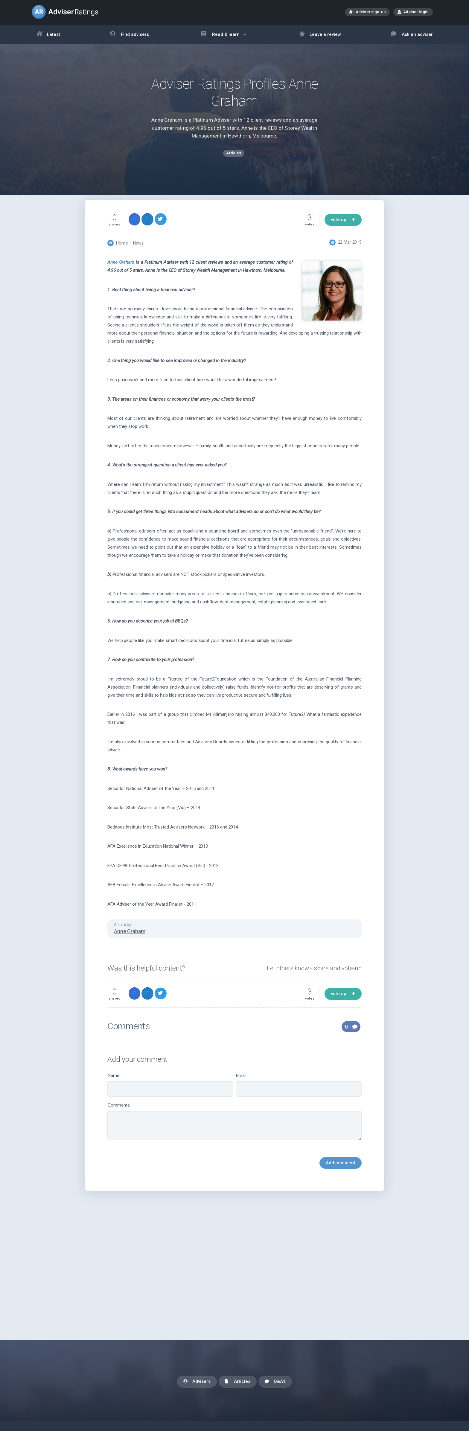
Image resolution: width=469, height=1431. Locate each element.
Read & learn (224, 37)
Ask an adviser (412, 34)
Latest (48, 34)
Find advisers (129, 34)
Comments (234, 1131)
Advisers (197, 1381)
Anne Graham (120, 272)
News (138, 253)
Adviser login (413, 11)
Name (170, 1095)
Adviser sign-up (367, 12)
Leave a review (320, 34)
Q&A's (275, 1381)
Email (299, 1095)
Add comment (340, 1172)
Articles (237, 1381)
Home (122, 253)
